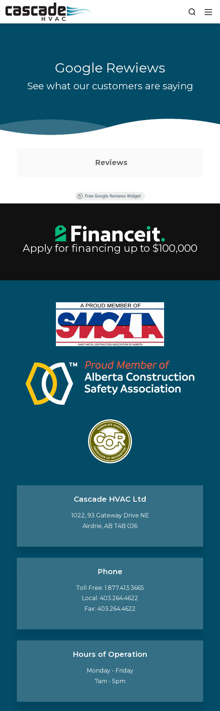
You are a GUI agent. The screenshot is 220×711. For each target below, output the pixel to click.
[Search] (192, 11)
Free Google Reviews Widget (109, 196)
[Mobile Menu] (208, 11)
